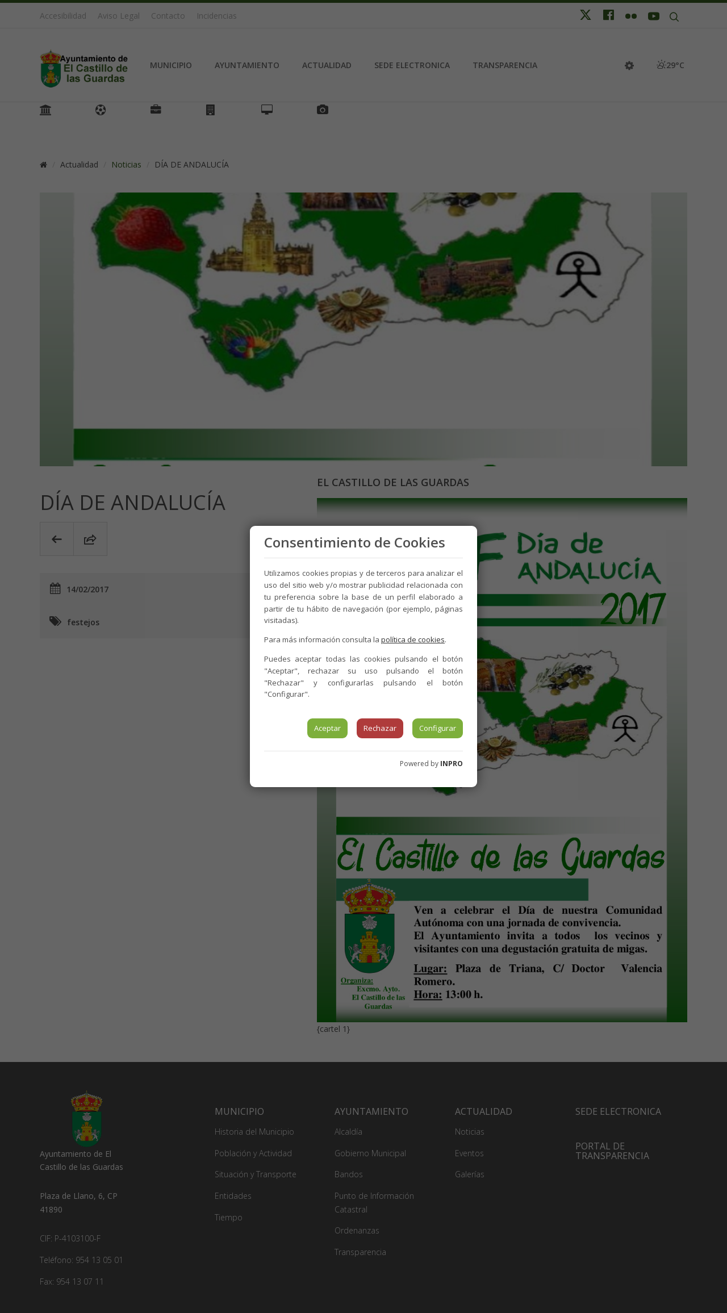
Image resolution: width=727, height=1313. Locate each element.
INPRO (451, 763)
